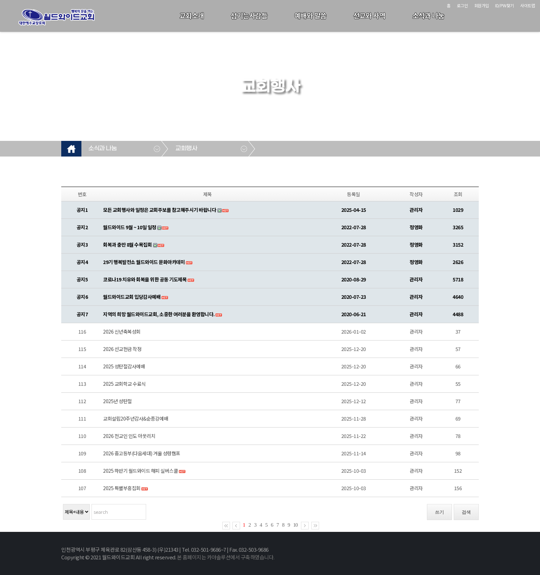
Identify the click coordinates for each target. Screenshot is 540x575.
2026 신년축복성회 (122, 331)
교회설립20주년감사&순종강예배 (135, 418)
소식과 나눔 (428, 15)
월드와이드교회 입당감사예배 (131, 296)
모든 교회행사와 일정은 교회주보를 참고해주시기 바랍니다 (159, 209)
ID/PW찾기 (504, 5)
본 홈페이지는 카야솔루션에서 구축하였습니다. (226, 557)
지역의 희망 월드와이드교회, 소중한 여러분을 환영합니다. (159, 314)
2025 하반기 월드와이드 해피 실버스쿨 (140, 470)
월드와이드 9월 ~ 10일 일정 (129, 227)
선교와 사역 (369, 15)
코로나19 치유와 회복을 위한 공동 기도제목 (144, 279)
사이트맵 (527, 5)
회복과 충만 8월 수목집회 (127, 244)
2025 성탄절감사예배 (124, 366)
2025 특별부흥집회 (122, 488)
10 (295, 525)
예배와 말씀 (310, 15)
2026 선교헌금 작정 (122, 348)
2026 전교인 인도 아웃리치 (129, 435)
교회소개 (192, 15)
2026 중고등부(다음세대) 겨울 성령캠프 (141, 453)
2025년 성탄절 (117, 401)
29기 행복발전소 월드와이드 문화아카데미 (144, 261)
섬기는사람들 (249, 15)
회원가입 (481, 5)
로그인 (462, 5)
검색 (466, 512)
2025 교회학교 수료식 (124, 383)
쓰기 (439, 512)
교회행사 (186, 148)
